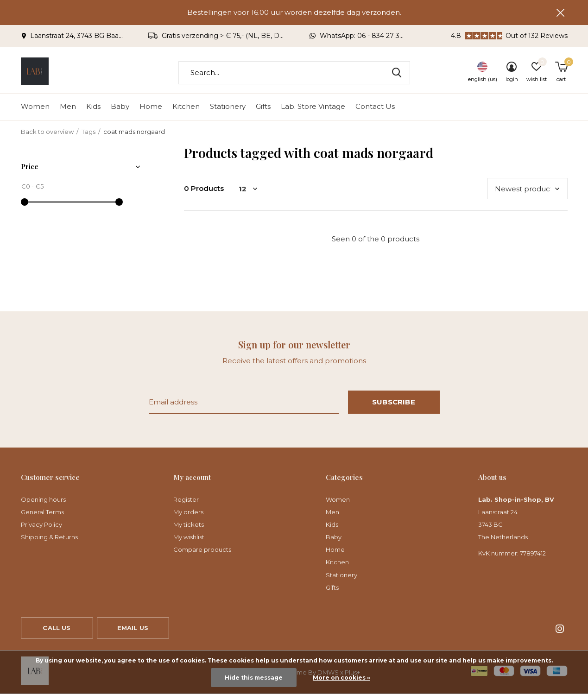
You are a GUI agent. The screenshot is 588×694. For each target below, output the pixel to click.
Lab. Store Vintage (313, 106)
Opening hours (43, 499)
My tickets (188, 524)
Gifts (263, 106)
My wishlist (188, 537)
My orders (188, 512)
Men (68, 106)
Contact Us (375, 106)
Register (186, 499)
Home (150, 106)
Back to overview (47, 131)
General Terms (42, 512)
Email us (132, 627)
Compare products (202, 549)
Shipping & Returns (49, 537)
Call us (56, 627)
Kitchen (186, 106)
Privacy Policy (41, 524)
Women (35, 106)
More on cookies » (341, 677)
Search (397, 72)
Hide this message (254, 677)
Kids (93, 106)
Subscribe (393, 401)
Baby (120, 106)
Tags (88, 131)
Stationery (228, 106)
